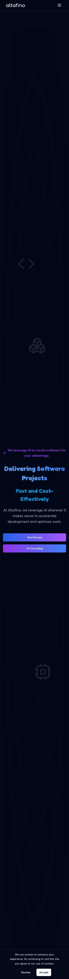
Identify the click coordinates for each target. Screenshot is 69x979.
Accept (43, 972)
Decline (25, 972)
